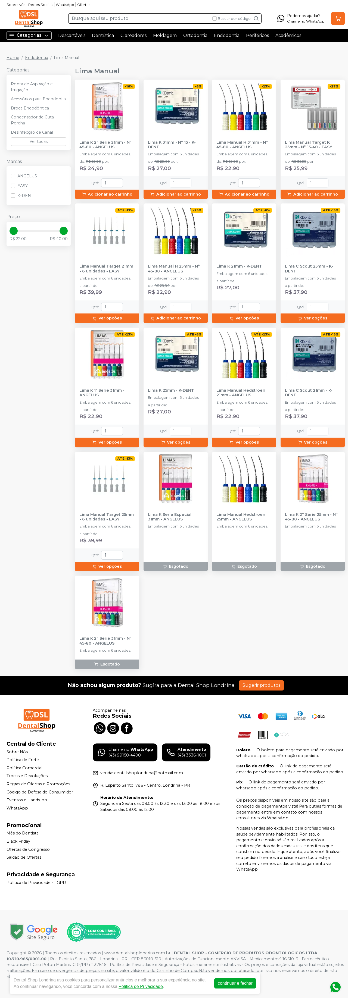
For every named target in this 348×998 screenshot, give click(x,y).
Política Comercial (24, 767)
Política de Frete (23, 759)
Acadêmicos (288, 35)
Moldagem (165, 35)
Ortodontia (195, 35)
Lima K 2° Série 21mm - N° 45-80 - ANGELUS (105, 144)
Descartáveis (71, 35)
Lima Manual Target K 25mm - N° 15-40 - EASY (308, 144)
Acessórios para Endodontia (38, 98)
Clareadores (133, 35)
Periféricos (257, 35)
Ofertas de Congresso (28, 849)
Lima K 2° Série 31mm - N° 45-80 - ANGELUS (105, 640)
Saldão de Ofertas (24, 857)
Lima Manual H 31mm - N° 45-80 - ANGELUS (242, 144)
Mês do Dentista (23, 833)
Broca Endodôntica (30, 108)
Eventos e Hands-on (27, 800)
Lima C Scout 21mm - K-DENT (309, 392)
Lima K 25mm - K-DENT (171, 390)
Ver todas (39, 141)
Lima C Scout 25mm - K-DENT (309, 268)
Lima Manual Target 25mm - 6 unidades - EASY (106, 517)
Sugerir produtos (261, 685)
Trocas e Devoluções (27, 776)
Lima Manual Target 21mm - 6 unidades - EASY (106, 268)
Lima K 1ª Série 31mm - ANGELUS (102, 392)
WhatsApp (65, 5)
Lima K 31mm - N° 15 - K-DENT (172, 144)
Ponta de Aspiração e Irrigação (32, 86)
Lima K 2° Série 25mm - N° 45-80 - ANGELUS (311, 517)
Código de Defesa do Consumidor (40, 792)
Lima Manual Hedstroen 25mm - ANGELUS (240, 517)
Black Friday (18, 841)
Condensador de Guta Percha (32, 120)
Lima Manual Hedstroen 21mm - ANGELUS (240, 392)
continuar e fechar (235, 983)
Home (13, 57)
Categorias (29, 35)
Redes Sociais (40, 5)
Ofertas (83, 5)
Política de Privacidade (141, 986)
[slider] (14, 231)
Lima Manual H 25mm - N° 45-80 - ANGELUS (174, 268)
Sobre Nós (16, 5)
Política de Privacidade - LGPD (36, 882)
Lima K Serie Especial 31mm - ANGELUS (169, 517)
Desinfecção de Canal (32, 132)
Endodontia (227, 35)
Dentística (103, 35)
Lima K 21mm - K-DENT (239, 266)
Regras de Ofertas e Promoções (38, 784)
